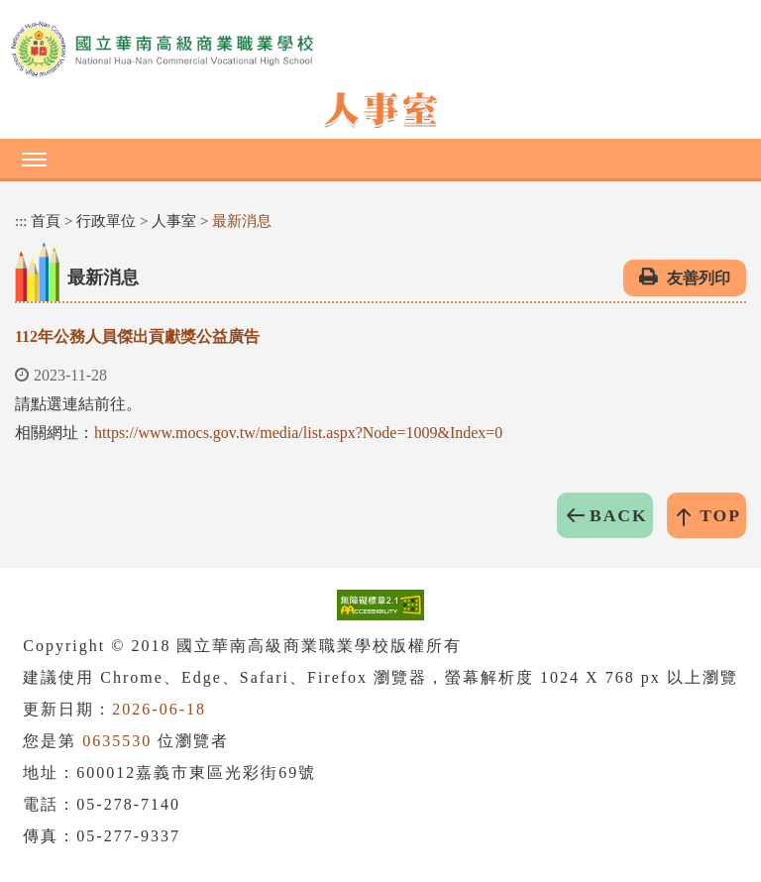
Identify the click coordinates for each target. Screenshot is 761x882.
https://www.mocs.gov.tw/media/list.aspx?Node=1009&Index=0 (298, 432)
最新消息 (242, 221)
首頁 (45, 221)
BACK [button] (619, 515)
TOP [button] (720, 515)
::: (21, 221)
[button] (380, 158)
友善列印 (698, 278)
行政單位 (106, 221)
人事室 (174, 221)
